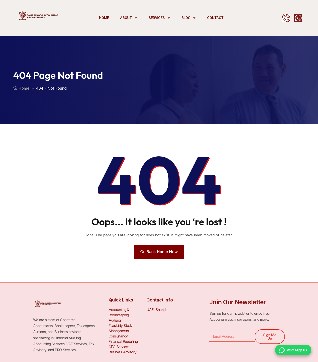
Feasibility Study (120, 325)
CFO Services (119, 347)
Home (104, 18)
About (129, 18)
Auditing (115, 320)
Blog (189, 18)
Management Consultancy (119, 333)
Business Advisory (122, 352)
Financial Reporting (123, 341)
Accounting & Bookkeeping (119, 312)
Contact (215, 18)
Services (159, 18)
